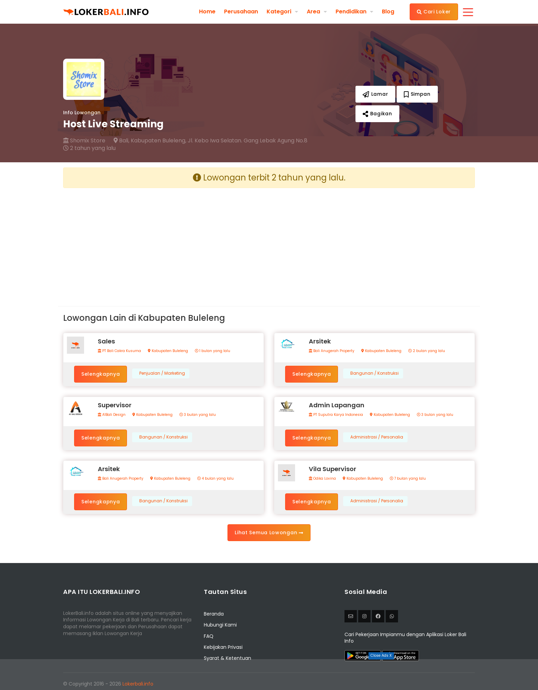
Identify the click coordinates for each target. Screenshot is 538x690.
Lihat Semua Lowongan (269, 532)
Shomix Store (84, 140)
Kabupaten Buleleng (168, 351)
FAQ (208, 636)
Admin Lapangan (336, 405)
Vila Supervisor (332, 469)
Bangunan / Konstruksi (374, 373)
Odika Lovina (322, 478)
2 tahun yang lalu (89, 148)
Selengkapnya (100, 374)
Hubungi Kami (220, 624)
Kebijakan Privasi (223, 647)
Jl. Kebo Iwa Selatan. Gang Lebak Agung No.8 (247, 140)
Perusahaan (241, 11)
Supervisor (114, 405)
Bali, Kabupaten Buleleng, (150, 140)
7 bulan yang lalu (408, 478)
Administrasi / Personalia (376, 437)
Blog (388, 11)
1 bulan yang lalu (212, 351)
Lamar (375, 94)
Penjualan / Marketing (162, 373)
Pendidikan (351, 11)
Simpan (417, 94)
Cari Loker (434, 11)
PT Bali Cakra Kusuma (119, 351)
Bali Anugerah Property (331, 351)
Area (313, 11)
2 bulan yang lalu (426, 351)
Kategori (279, 11)
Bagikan (377, 113)
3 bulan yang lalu (197, 414)
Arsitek (320, 341)
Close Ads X (381, 655)
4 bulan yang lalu (215, 478)
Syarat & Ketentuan (227, 658)
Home (207, 11)
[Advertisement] (163, 242)
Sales (106, 341)
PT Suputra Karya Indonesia (336, 414)
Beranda (214, 613)
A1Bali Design (112, 414)
